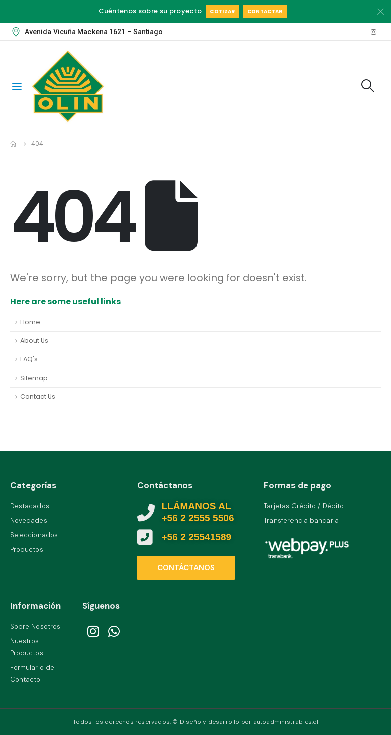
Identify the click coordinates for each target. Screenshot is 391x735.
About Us (34, 340)
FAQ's (29, 359)
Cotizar (222, 11)
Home (30, 322)
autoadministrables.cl (285, 722)
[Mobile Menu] (16, 85)
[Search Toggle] (368, 85)
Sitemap (34, 378)
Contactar (265, 11)
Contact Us (37, 396)
